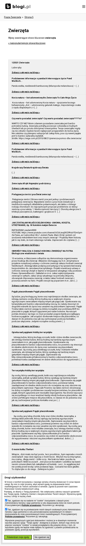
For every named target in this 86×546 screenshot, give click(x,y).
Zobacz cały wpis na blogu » (26, 72)
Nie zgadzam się (42, 537)
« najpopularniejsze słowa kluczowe (26, 43)
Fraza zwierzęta (12, 17)
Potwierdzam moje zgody (18, 537)
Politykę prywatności (31, 505)
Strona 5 (29, 17)
